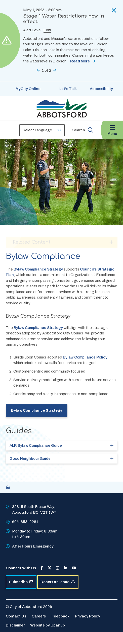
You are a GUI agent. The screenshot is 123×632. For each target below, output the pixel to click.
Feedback (60, 616)
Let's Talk (68, 89)
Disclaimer (15, 625)
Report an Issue (57, 582)
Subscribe (21, 582)
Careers (39, 616)
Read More (80, 61)
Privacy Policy (87, 616)
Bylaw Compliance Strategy (38, 269)
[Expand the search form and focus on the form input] (82, 130)
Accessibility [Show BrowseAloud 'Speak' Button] (101, 89)
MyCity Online (28, 89)
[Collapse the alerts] (114, 10)
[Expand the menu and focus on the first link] (112, 130)
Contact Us (16, 616)
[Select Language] (42, 130)
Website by (47, 625)
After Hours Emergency (33, 546)
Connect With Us (21, 568)
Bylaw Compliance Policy (85, 357)
